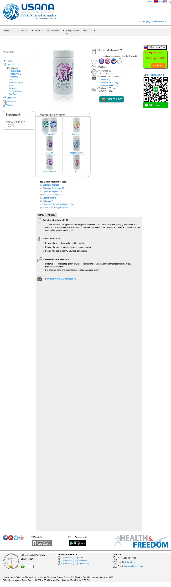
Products (23, 31)
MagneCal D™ (76, 153)
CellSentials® (49, 134)
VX (11, 85)
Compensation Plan (72, 32)
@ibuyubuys (157, 74)
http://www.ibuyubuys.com (72, 557)
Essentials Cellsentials (52, 195)
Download (104, 79)
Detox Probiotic (49, 198)
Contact (85, 31)
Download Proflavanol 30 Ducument (60, 279)
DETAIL (40, 215)
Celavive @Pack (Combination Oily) (58, 204)
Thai (160, 1)
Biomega (14, 77)
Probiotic (14, 88)
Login (150, 1)
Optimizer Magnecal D (52, 191)
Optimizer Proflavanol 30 (53, 188)
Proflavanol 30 (16, 83)
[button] (39, 77)
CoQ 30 (13, 80)
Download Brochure (108, 82)
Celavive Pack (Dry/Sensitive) (55, 207)
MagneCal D (15, 74)
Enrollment (55, 31)
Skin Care (13, 94)
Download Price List (108, 85)
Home (7, 31)
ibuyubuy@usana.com (133, 566)
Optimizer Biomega (51, 185)
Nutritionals (13, 68)
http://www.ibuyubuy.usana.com (74, 561)
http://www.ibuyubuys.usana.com (75, 564)
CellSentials (15, 71)
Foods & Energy (16, 91)
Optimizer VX (48, 201)
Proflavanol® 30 (49, 171)
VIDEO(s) (52, 215)
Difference (39, 31)
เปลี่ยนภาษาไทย (157, 47)
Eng (167, 1)
